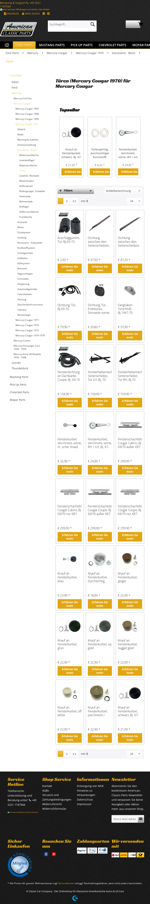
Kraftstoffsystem (26, 247)
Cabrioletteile (24, 294)
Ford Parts (16, 75)
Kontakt (47, 786)
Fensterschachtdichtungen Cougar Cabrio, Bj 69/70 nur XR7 (70, 510)
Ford (14, 87)
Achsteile (22, 222)
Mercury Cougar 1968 (27, 113)
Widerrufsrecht (52, 804)
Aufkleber (22, 258)
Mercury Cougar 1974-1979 (30, 335)
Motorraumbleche (29, 155)
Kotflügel (24, 206)
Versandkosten (66, 883)
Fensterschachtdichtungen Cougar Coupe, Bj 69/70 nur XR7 (130, 510)
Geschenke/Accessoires (30, 304)
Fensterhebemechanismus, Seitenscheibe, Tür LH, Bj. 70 (100, 376)
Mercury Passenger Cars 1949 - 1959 (27, 347)
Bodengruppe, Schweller (32, 191)
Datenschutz (85, 799)
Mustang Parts (19, 377)
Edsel (15, 82)
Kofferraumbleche (29, 211)
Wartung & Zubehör (27, 139)
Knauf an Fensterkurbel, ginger (127, 577)
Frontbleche (25, 217)
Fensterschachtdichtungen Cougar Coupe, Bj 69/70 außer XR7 (100, 510)
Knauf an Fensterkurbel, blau (67, 577)
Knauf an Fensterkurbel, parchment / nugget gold (97, 711)
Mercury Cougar (22, 103)
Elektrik (21, 129)
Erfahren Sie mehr (73, 172)
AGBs (45, 790)
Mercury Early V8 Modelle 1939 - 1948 (27, 356)
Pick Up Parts (18, 384)
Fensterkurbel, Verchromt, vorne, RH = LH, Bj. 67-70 (128, 153)
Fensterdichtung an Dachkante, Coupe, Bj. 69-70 (69, 376)
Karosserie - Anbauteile (29, 242)
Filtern (66, 190)
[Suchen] (93, 24)
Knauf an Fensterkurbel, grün (67, 644)
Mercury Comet (22, 340)
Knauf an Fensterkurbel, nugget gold (127, 644)
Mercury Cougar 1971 (27, 320)
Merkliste (11, 13)
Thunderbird (20, 368)
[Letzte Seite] (74, 201)
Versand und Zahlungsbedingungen (56, 797)
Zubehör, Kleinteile (29, 175)
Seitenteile (25, 196)
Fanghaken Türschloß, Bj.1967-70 (125, 309)
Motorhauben (26, 180)
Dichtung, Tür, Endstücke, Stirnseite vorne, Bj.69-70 (99, 309)
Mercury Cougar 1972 (27, 325)
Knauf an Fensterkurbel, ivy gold (100, 644)
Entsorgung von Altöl (90, 786)
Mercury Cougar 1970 (26, 124)
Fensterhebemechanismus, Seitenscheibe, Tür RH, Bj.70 (130, 376)
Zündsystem (23, 232)
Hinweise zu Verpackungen (86, 793)
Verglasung (23, 284)
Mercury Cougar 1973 (27, 330)
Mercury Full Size (23, 98)
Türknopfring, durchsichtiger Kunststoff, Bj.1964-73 (99, 153)
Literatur (22, 309)
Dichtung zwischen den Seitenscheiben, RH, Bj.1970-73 (128, 241)
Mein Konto (31, 13)
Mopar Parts (17, 400)
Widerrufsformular (54, 808)
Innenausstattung (26, 144)
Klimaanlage (24, 314)
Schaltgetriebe (25, 253)
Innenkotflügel (26, 160)
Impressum (84, 804)
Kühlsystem (23, 263)
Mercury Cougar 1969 (27, 119)
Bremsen (22, 268)
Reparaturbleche (28, 165)
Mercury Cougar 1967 (27, 108)
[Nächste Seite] (67, 201)
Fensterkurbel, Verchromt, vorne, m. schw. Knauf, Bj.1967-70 (70, 443)
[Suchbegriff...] (72, 24)
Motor (20, 227)
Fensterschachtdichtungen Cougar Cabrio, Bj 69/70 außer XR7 (130, 443)
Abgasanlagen (25, 273)
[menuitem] (72, 26)
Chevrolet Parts (19, 392)
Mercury (16, 93)
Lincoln (16, 363)
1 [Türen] (60, 201)
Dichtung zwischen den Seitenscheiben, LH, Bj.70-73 (98, 241)
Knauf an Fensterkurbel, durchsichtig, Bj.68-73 (97, 577)
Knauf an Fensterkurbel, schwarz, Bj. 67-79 (71, 153)
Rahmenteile (26, 201)
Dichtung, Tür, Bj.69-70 (67, 307)
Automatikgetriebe (27, 289)
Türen (22, 170)
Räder (20, 134)
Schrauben (23, 278)
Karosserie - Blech (27, 150)
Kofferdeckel (26, 186)
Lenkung (21, 237)
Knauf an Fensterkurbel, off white (70, 711)
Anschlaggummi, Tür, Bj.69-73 (69, 240)
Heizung (21, 299)
